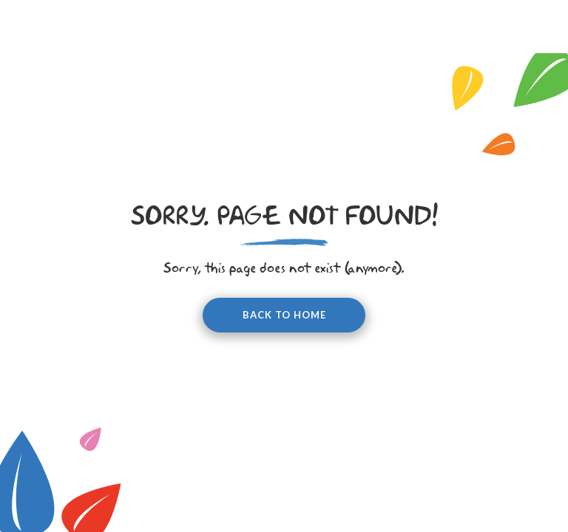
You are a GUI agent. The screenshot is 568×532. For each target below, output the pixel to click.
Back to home (284, 315)
